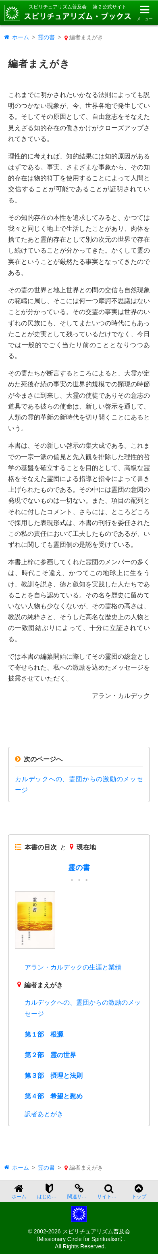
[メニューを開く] (144, 12)
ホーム (20, 37)
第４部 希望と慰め (54, 1096)
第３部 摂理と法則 (54, 1075)
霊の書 (46, 37)
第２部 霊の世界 (50, 1055)
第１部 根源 (44, 1034)
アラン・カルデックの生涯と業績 (73, 967)
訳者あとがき (44, 1114)
